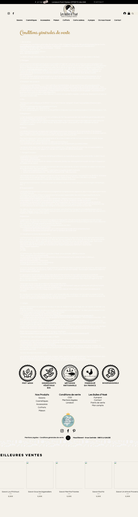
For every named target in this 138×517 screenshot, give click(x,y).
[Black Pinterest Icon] (74, 431)
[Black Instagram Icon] (8, 13)
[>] (68, 437)
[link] (129, 13)
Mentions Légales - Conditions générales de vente (44, 437)
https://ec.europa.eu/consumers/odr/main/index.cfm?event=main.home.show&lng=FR (54, 333)
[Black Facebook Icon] (13, 13)
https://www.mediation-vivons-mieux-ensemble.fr (73, 316)
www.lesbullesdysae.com (29, 46)
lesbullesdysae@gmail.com (35, 51)
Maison (42, 411)
